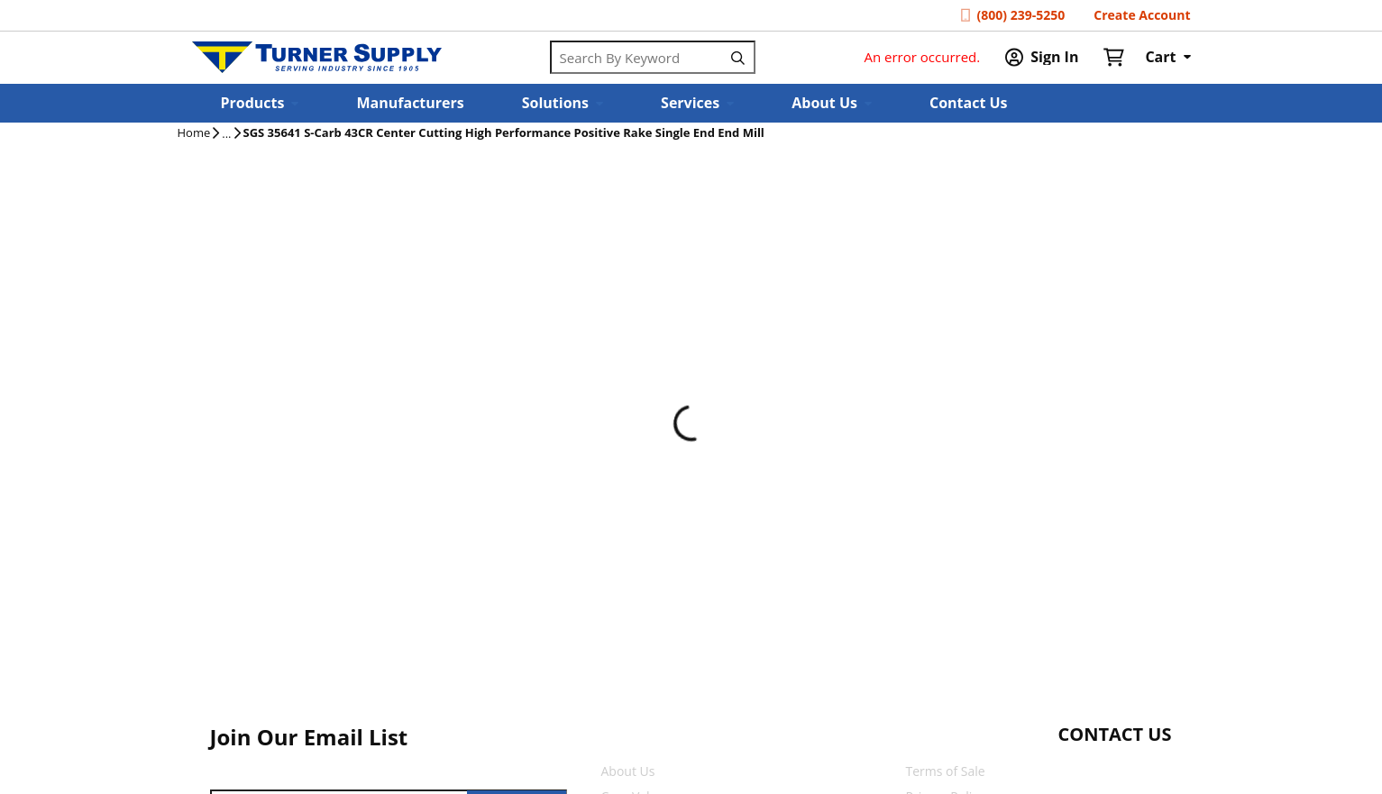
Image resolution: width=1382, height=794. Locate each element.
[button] (260, 103)
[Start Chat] (1098, 769)
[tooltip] (226, 134)
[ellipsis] (226, 134)
